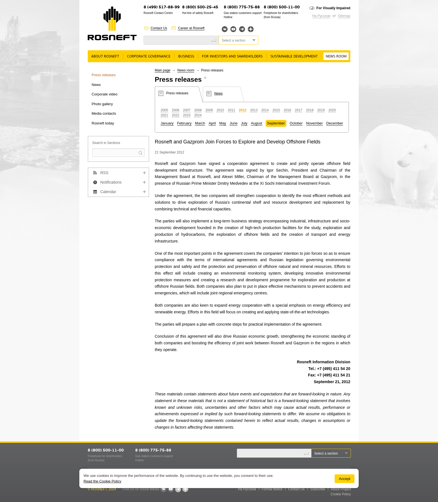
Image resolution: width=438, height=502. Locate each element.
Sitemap (344, 16)
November (314, 123)
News (96, 85)
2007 (187, 110)
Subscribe (317, 489)
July (244, 123)
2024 (198, 115)
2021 (164, 115)
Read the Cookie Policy (102, 481)
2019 (321, 110)
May (222, 123)
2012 (242, 110)
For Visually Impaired (333, 8)
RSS (104, 172)
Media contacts (104, 113)
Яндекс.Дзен (251, 29)
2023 (187, 115)
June (233, 123)
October (296, 123)
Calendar (108, 191)
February (184, 123)
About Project (341, 489)
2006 (175, 110)
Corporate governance (148, 56)
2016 (287, 110)
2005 (164, 110)
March (200, 123)
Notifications (111, 182)
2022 (175, 115)
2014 (265, 110)
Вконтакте (225, 29)
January (167, 123)
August (256, 123)
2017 (299, 110)
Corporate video (105, 94)
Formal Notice (272, 489)
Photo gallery (102, 104)
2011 (231, 110)
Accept (344, 479)
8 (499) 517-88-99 (162, 7)
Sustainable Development (294, 56)
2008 (198, 110)
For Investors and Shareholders (232, 56)
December (334, 123)
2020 (332, 110)
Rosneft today (103, 123)
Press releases (104, 75)
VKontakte (163, 489)
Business (186, 56)
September (276, 123)
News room (336, 56)
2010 (220, 110)
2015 (276, 110)
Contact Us (159, 28)
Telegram (242, 29)
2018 (310, 110)
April (212, 123)
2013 (254, 110)
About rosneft (105, 56)
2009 (209, 110)
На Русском (321, 16)
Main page (162, 70)
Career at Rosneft (191, 28)
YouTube (233, 29)
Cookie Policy (340, 494)
